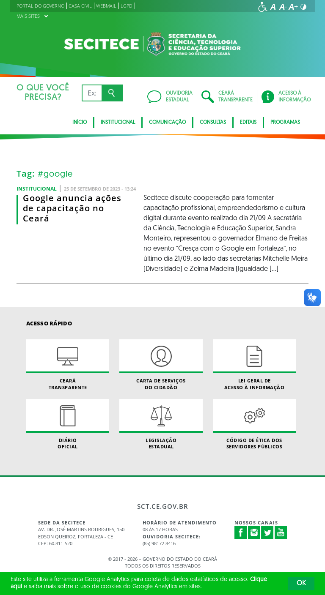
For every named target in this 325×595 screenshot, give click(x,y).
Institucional (118, 122)
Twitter (267, 532)
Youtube (281, 532)
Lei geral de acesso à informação (254, 364)
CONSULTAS (213, 122)
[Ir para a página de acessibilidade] (263, 7)
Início (79, 122)
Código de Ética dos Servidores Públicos (254, 424)
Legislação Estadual (160, 424)
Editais (248, 122)
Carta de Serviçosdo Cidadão (160, 364)
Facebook (240, 532)
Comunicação (167, 122)
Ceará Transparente (67, 364)
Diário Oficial (67, 424)
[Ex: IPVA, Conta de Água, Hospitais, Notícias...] (92, 93)
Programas (285, 122)
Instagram (254, 532)
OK (301, 583)
